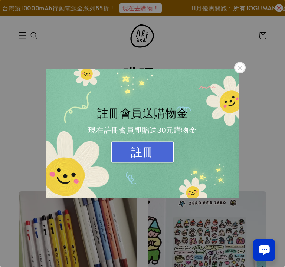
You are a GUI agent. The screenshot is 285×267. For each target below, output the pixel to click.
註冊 (142, 152)
